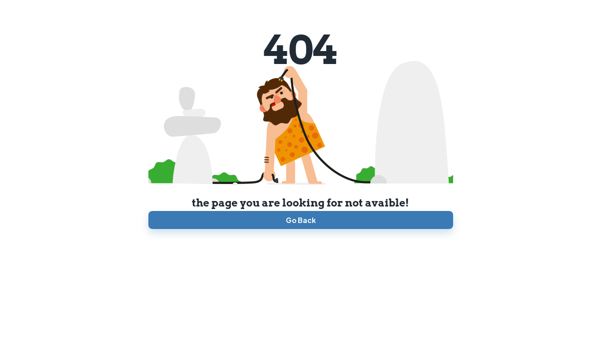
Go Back (300, 220)
